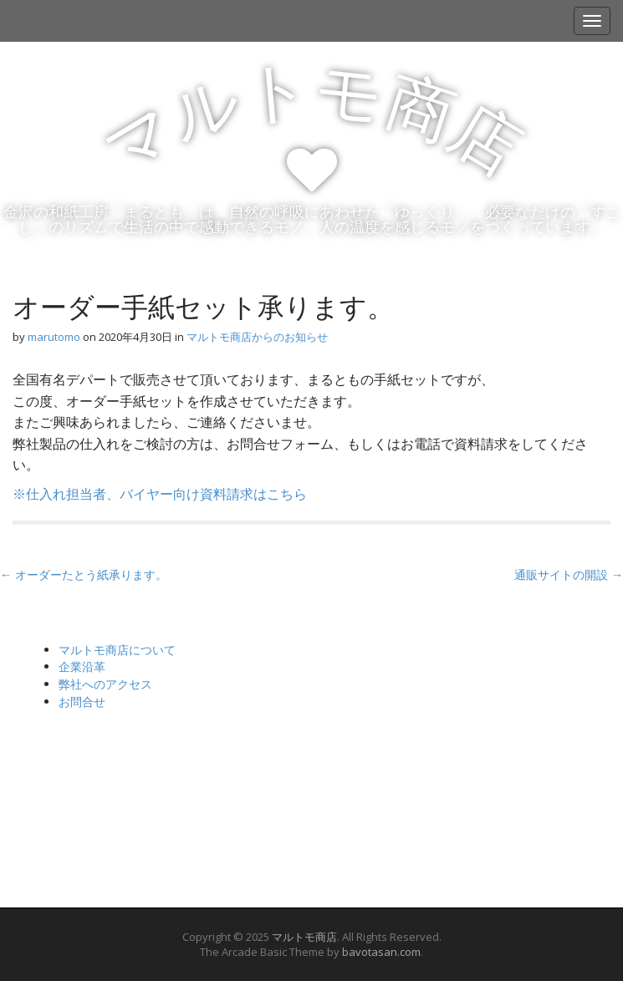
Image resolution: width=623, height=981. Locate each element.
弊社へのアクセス (105, 684)
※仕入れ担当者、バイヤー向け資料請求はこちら (160, 494)
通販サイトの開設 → (568, 574)
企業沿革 (82, 666)
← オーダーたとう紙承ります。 (83, 574)
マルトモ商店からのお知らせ (257, 336)
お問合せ (82, 701)
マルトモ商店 (304, 936)
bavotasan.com (381, 951)
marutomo (54, 336)
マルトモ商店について (117, 650)
